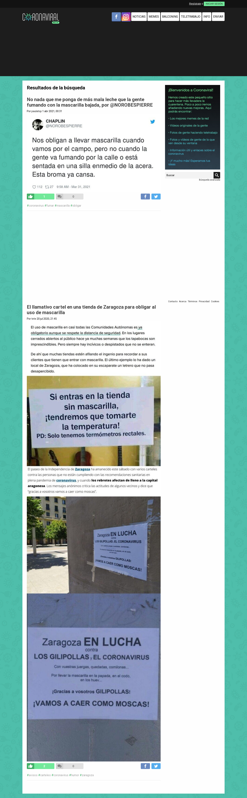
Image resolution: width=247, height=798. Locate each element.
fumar (50, 205)
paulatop (36, 111)
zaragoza (88, 775)
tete (33, 318)
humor (75, 775)
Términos (192, 301)
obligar (76, 205)
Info (206, 16)
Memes (154, 16)
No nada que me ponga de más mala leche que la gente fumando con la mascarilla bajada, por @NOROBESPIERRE (90, 102)
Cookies (215, 301)
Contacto (173, 301)
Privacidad (204, 301)
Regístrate (195, 3)
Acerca (182, 301)
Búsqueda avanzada (209, 180)
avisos (33, 775)
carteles (45, 775)
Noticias (139, 16)
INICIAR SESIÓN (214, 4)
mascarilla (63, 205)
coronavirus (36, 205)
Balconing (170, 16)
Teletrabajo (190, 16)
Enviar (218, 16)
